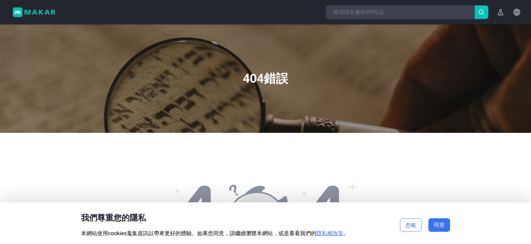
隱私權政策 (329, 233)
